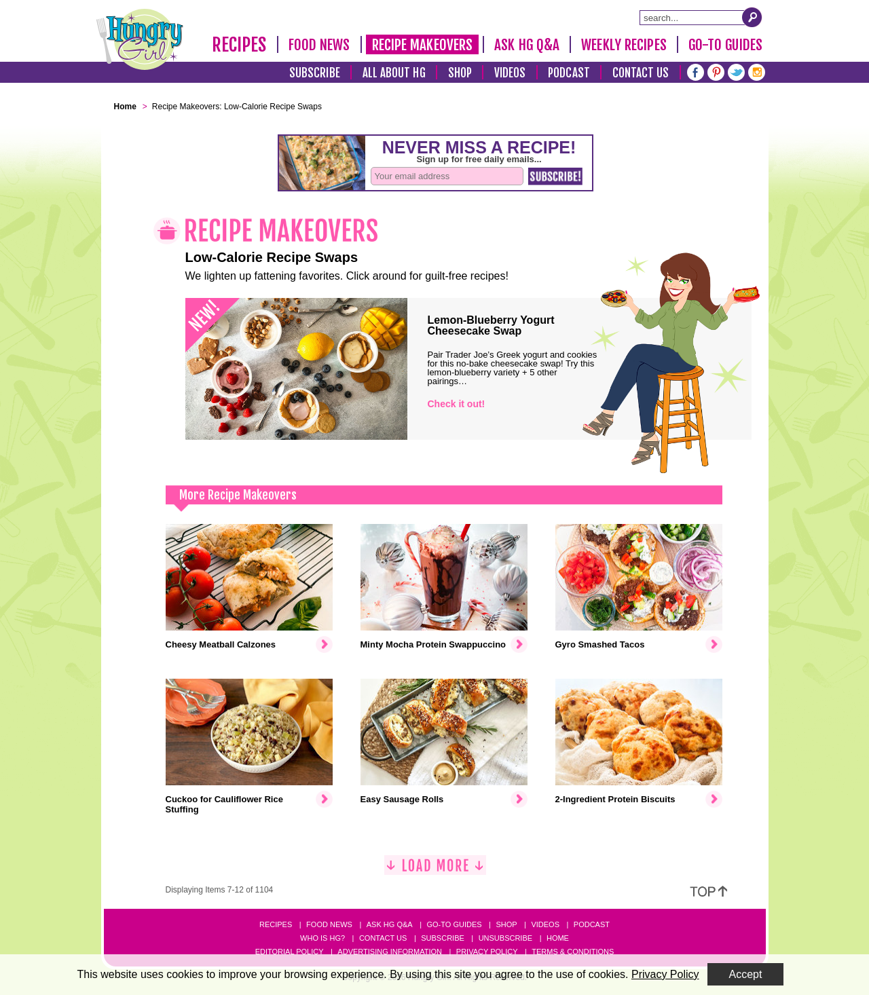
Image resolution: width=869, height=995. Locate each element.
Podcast (569, 73)
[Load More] (435, 870)
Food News (319, 45)
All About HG (394, 73)
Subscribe (314, 73)
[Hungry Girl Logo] (139, 39)
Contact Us (640, 73)
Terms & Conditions (573, 951)
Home (558, 938)
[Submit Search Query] (752, 17)
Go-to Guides (453, 924)
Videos (510, 73)
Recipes (239, 44)
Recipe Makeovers (422, 45)
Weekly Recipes (623, 45)
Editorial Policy (289, 951)
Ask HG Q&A (526, 45)
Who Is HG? (322, 938)
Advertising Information (389, 951)
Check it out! (456, 403)
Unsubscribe (505, 938)
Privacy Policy (487, 951)
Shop (460, 73)
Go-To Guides (725, 45)
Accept (745, 974)
